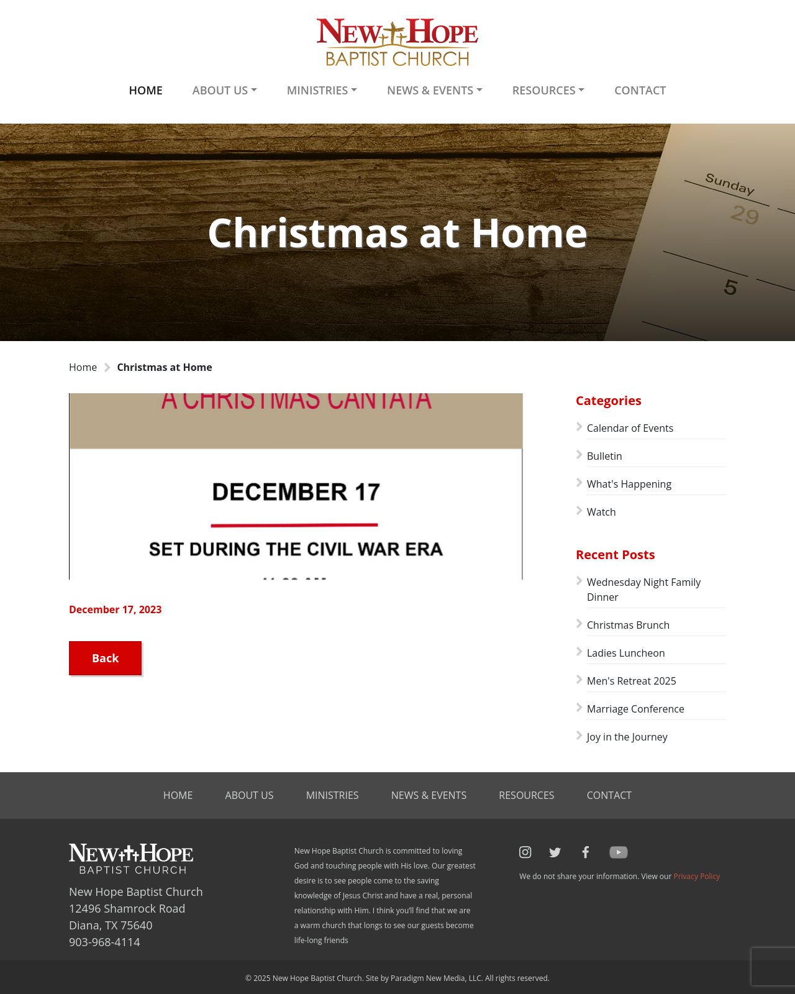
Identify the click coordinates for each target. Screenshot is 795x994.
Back (105, 657)
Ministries (332, 795)
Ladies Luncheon (626, 653)
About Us (249, 795)
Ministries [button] (317, 90)
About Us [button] (220, 90)
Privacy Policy (696, 876)
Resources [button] (544, 90)
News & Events (428, 795)
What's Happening (629, 484)
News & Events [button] (430, 90)
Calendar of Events (630, 428)
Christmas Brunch (628, 625)
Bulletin (604, 456)
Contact (640, 90)
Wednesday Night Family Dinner (644, 589)
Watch (601, 512)
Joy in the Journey (627, 737)
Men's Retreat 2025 (631, 681)
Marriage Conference (635, 709)
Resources (526, 795)
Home (145, 90)
